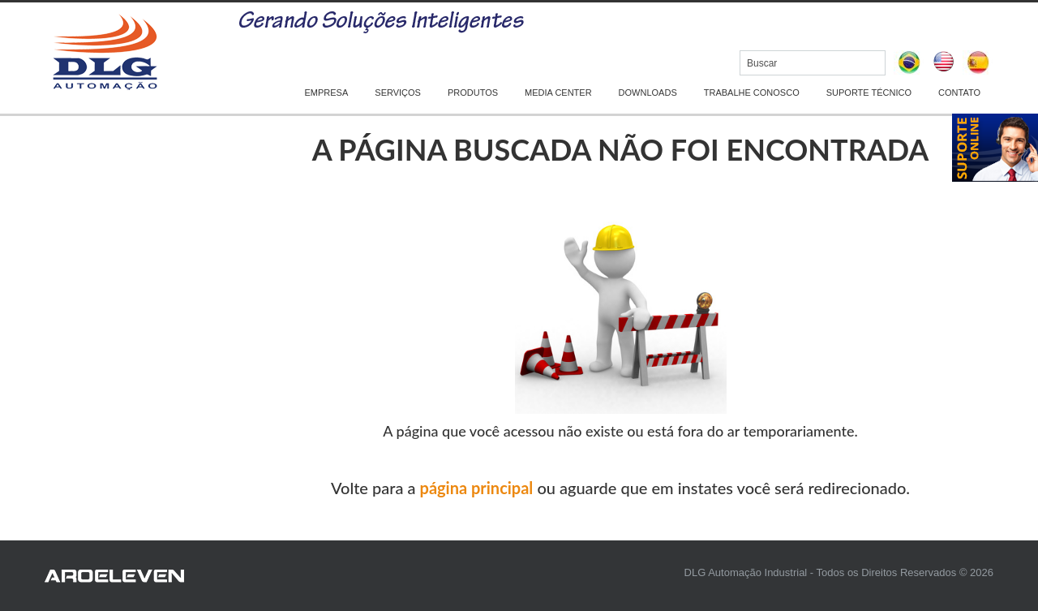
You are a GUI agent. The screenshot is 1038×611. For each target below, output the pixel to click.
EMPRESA (327, 92)
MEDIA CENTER (558, 92)
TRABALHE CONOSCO (752, 92)
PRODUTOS (473, 92)
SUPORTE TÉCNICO (868, 92)
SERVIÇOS (398, 92)
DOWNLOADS (648, 92)
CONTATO (959, 92)
